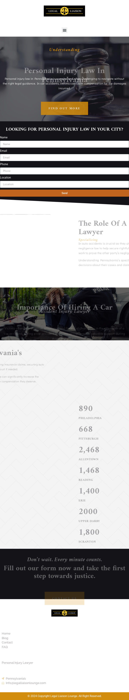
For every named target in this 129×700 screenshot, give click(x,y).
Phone (4, 164)
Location (5, 177)
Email (3, 150)
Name (3, 137)
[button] (64, 30)
